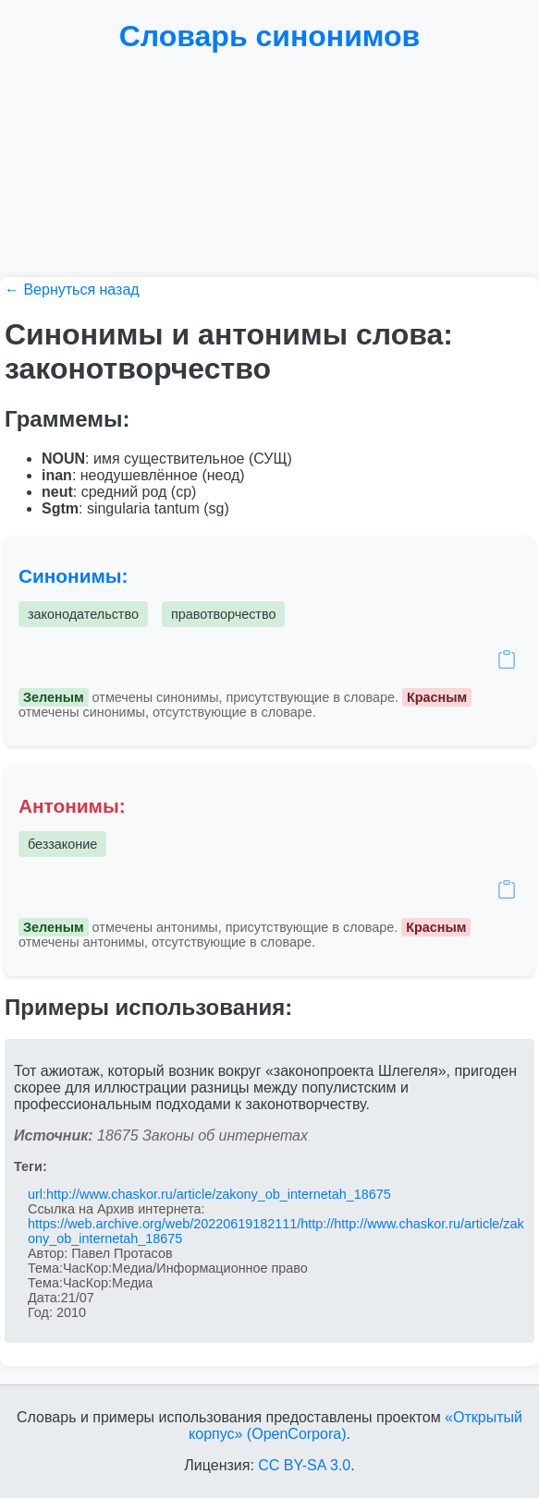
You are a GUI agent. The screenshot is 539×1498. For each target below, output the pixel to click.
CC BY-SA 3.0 (304, 1465)
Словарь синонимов (270, 36)
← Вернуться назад (72, 289)
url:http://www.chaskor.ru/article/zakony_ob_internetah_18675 (209, 1194)
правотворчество (223, 614)
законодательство (83, 614)
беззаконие (62, 844)
